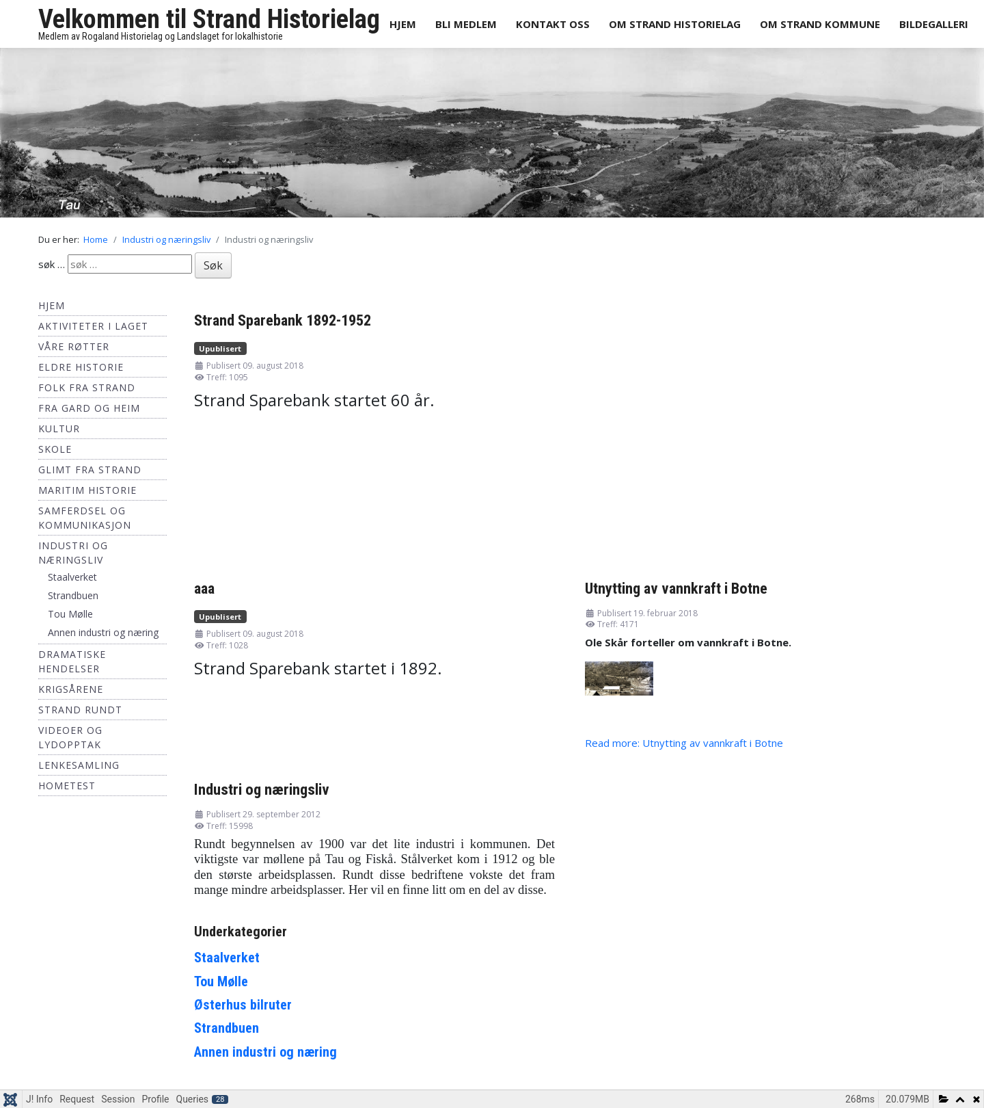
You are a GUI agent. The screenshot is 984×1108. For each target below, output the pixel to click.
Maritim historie (87, 490)
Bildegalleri (933, 24)
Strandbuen (73, 595)
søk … (51, 264)
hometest (67, 785)
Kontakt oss (553, 24)
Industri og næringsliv (261, 789)
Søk (213, 265)
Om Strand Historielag (675, 24)
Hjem (403, 24)
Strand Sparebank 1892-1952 (282, 320)
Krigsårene (70, 689)
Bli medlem (466, 24)
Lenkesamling (79, 765)
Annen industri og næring (103, 632)
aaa (204, 588)
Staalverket (72, 576)
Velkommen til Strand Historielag (209, 19)
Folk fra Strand (86, 387)
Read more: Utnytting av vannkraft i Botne (684, 743)
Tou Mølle (70, 613)
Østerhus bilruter (243, 1005)
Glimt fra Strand (89, 469)
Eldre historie (81, 366)
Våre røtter (73, 346)
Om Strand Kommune (820, 24)
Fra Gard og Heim (89, 407)
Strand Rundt (80, 709)
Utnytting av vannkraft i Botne (676, 588)
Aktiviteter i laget (93, 325)
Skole (55, 449)
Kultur (59, 428)
